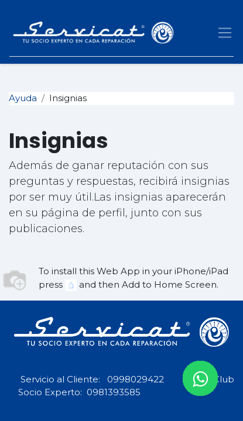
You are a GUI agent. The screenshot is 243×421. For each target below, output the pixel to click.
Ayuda (23, 97)
